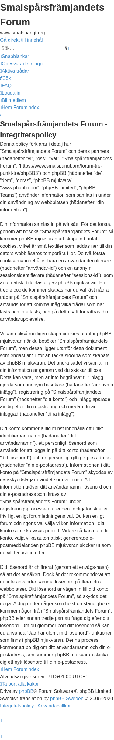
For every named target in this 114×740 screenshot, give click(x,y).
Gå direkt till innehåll (22, 40)
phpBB (26, 691)
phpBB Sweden (67, 698)
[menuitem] (21, 63)
